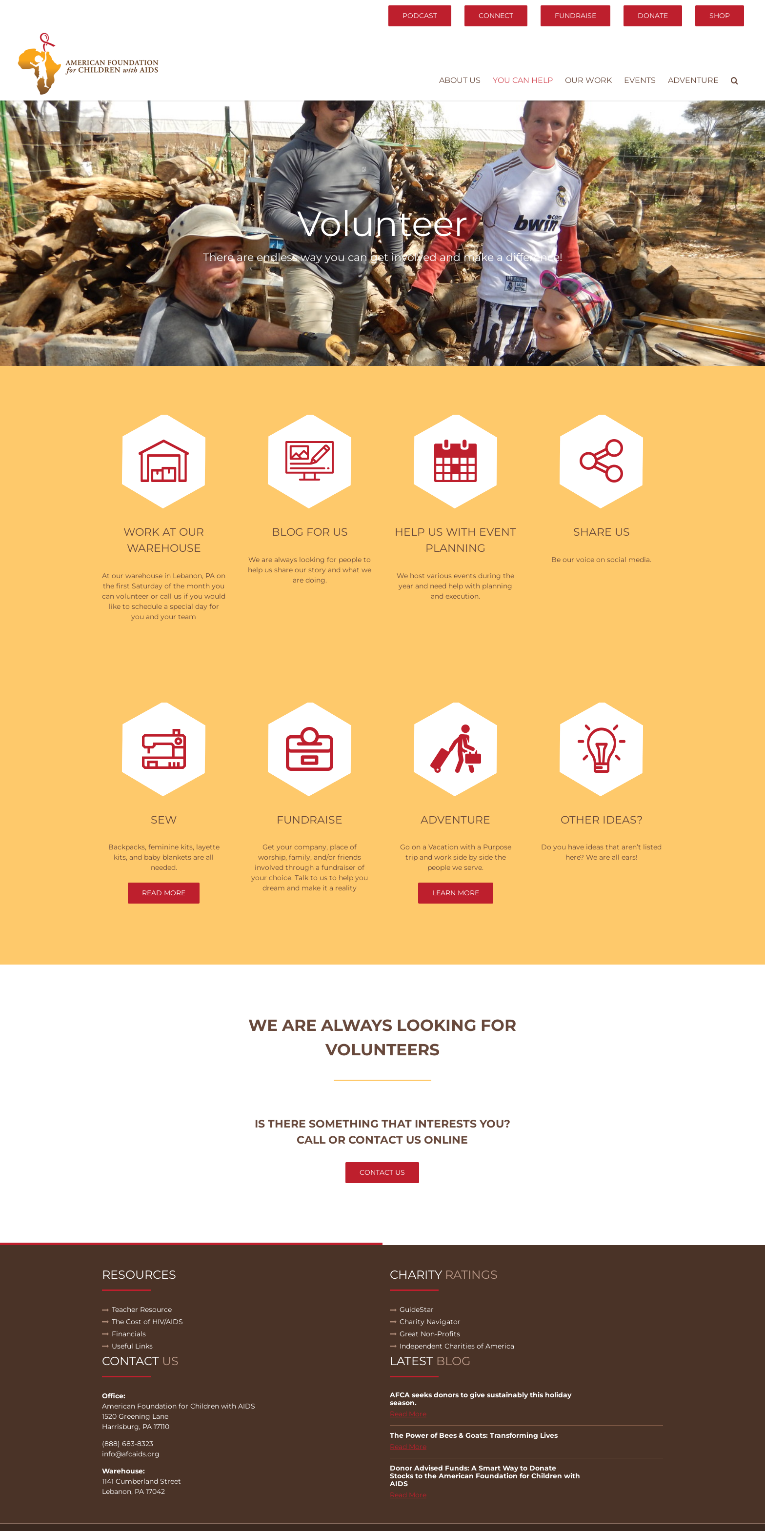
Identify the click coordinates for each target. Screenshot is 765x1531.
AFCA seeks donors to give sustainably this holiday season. (480, 1399)
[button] (734, 80)
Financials (129, 1334)
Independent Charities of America (457, 1346)
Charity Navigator (430, 1321)
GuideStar (417, 1309)
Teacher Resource (142, 1309)
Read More (408, 1414)
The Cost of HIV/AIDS (147, 1321)
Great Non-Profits (430, 1334)
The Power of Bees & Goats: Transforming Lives (474, 1435)
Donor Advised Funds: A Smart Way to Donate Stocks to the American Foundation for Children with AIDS (485, 1476)
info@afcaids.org (131, 1454)
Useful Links (132, 1346)
